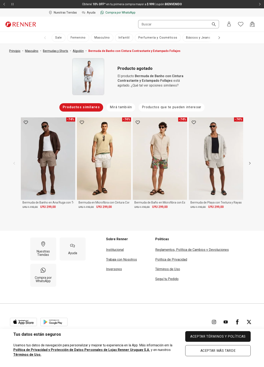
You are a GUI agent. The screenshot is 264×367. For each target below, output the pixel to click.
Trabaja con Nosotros (121, 259)
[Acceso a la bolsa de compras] (252, 24)
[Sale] (58, 38)
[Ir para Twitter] (249, 322)
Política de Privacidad (171, 259)
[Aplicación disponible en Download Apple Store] (23, 322)
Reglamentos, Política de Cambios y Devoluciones (192, 250)
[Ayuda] (73, 249)
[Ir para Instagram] (214, 322)
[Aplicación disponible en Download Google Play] (54, 322)
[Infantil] (124, 38)
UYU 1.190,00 (30, 207)
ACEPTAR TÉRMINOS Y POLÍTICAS (218, 336)
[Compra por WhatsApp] (43, 275)
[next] (250, 163)
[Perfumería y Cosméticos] (158, 38)
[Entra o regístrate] (228, 24)
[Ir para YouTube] (226, 322)
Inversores (114, 269)
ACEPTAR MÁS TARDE (218, 351)
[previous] (14, 163)
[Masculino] (102, 38)
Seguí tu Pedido (167, 279)
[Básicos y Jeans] (198, 38)
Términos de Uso (167, 269)
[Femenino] (78, 38)
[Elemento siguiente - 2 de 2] (260, 4)
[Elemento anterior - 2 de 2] (4, 4)
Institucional (115, 250)
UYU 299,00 (48, 207)
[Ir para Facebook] (237, 322)
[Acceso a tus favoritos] (241, 24)
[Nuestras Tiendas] (43, 249)
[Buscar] (212, 24)
